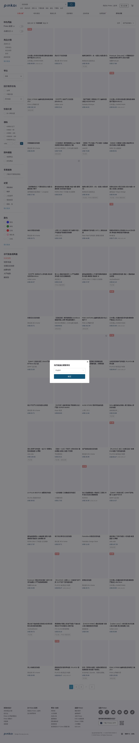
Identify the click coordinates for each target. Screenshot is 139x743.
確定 (69, 376)
